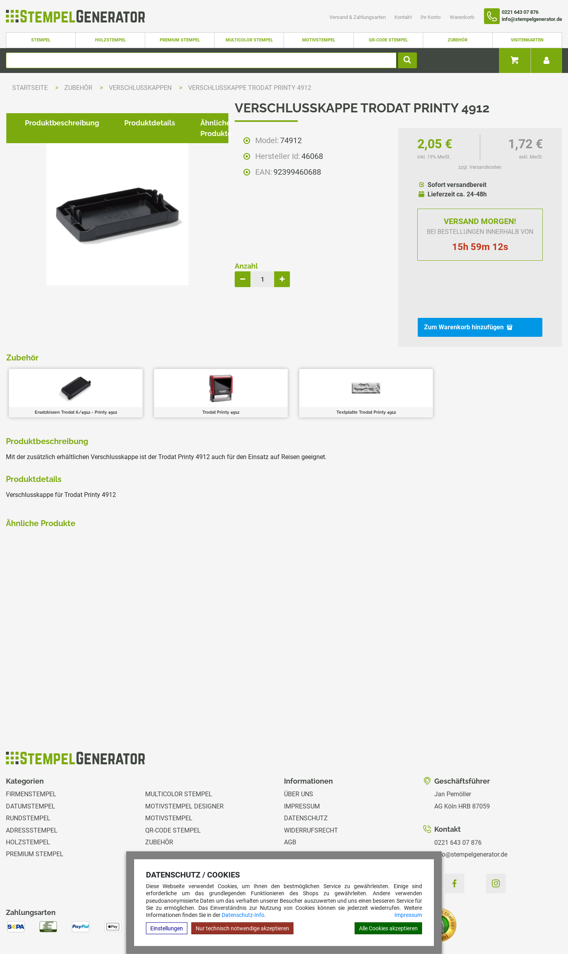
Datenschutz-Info (243, 915)
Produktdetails (143, 372)
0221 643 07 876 (458, 800)
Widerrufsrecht (311, 788)
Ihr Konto (431, 17)
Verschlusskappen (141, 87)
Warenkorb (462, 17)
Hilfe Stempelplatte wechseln (509, 922)
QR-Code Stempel (388, 40)
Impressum (408, 915)
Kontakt (403, 17)
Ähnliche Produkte (226, 372)
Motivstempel (318, 40)
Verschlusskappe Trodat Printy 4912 (249, 87)
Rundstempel (28, 776)
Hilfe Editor (21, 922)
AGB (290, 800)
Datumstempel (30, 764)
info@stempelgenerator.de (470, 812)
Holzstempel (110, 40)
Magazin (298, 848)
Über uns (298, 752)
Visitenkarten (527, 40)
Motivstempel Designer (184, 764)
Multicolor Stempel (249, 40)
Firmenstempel (31, 752)
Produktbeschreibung (56, 372)
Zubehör (457, 40)
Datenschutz (306, 776)
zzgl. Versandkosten (479, 167)
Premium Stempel (180, 40)
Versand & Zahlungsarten (358, 17)
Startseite (30, 87)
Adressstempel (32, 788)
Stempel (40, 40)
